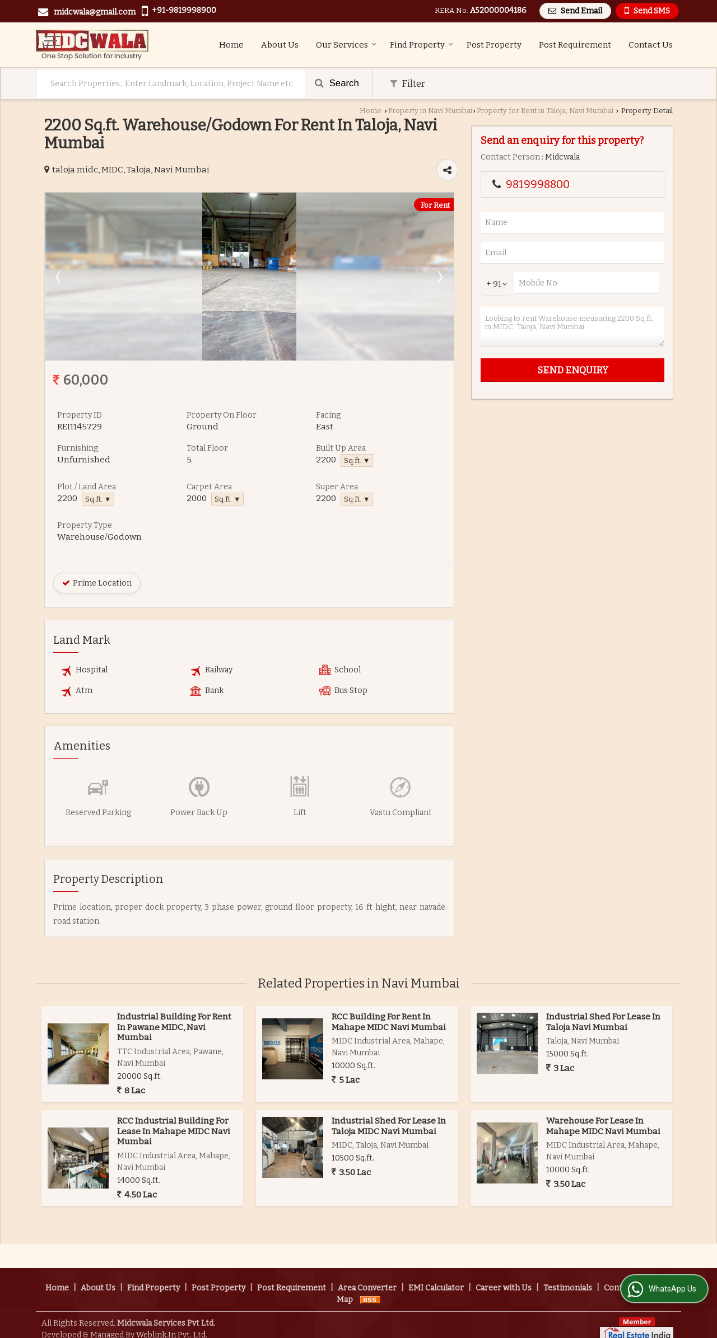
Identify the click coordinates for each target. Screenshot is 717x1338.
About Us (280, 45)
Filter (407, 83)
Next (439, 277)
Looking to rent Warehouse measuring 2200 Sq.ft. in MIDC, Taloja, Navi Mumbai (572, 327)
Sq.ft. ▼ (357, 460)
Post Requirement (575, 45)
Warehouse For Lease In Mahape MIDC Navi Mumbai (603, 1126)
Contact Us (650, 45)
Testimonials (567, 1275)
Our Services (346, 45)
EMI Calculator (436, 1275)
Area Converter (367, 1275)
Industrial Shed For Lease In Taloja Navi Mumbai (603, 1022)
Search (337, 83)
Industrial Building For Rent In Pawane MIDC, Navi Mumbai (174, 1027)
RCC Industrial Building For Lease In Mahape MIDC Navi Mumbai (173, 1131)
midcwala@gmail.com (95, 12)
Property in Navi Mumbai (430, 110)
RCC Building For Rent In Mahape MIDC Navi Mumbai (389, 1022)
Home (231, 45)
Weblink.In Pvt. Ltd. (171, 1322)
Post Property (494, 45)
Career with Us (504, 1275)
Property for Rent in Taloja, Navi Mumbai (545, 110)
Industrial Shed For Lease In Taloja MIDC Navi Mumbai (389, 1126)
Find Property (421, 45)
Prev (59, 277)
